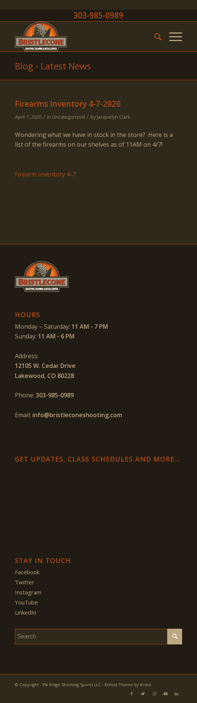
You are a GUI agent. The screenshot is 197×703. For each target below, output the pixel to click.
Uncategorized (68, 116)
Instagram (28, 592)
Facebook (27, 572)
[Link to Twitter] (143, 693)
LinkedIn (25, 612)
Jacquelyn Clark (113, 116)
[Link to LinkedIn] (176, 693)
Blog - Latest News (53, 66)
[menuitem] (154, 36)
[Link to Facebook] (131, 693)
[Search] (154, 36)
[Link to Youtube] (165, 693)
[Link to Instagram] (154, 693)
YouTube (26, 602)
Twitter (24, 582)
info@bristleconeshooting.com (77, 415)
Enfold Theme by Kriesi (128, 684)
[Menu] (172, 36)
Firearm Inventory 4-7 (45, 174)
